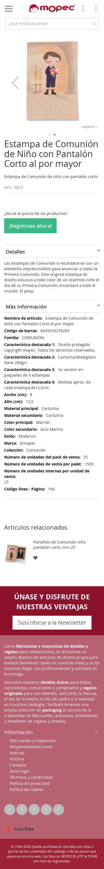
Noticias (17, 752)
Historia (17, 759)
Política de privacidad (30, 783)
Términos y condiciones (31, 777)
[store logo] (52, 8)
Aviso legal (19, 771)
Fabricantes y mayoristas (33, 740)
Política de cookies (27, 789)
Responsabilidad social (31, 746)
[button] (15, 83)
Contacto (18, 765)
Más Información (26, 306)
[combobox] (52, 23)
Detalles (15, 251)
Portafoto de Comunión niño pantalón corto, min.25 (59, 544)
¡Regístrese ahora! (30, 225)
